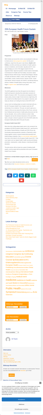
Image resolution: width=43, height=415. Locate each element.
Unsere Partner (7, 355)
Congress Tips (16, 12)
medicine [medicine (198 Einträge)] (11, 279)
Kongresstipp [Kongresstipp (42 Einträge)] (23, 274)
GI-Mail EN (31, 8)
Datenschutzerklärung (19, 412)
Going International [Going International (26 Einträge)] (14, 269)
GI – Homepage (11, 8)
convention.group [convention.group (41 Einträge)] (19, 257)
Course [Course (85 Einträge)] (28, 257)
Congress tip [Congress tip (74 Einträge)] (19, 254)
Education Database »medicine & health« (24, 164)
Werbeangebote (10, 196)
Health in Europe (33, 169)
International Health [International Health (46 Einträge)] (27, 272)
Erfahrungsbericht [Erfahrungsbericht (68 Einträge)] (13, 262)
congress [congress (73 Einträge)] (9, 254)
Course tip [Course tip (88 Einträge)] (10, 260)
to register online (12, 84)
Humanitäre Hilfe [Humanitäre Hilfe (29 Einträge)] (23, 269)
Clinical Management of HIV (13, 228)
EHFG (9, 169)
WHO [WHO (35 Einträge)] (28, 292)
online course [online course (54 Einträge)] (29, 285)
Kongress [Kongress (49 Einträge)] (15, 274)
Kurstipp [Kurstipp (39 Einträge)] (8, 276)
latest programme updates (19, 61)
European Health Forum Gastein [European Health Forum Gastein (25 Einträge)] (25, 265)
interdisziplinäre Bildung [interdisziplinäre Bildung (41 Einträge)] (13, 272)
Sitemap (17, 15)
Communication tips (11, 204)
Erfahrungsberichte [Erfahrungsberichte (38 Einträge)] (25, 262)
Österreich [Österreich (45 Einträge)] (9, 294)
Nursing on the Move (11, 206)
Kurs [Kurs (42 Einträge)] (30, 274)
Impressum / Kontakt (8, 358)
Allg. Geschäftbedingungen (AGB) (12, 362)
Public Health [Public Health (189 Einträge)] (13, 288)
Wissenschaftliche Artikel (12, 211)
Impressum (27, 412)
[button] (40, 383)
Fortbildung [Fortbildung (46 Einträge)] (9, 267)
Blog (6, 5)
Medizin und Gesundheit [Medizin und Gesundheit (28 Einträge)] (18, 285)
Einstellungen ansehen (21, 409)
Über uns (5, 353)
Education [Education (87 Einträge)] (19, 260)
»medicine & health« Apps (12, 208)
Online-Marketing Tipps (12, 197)
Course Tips (27, 12)
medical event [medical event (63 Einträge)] (21, 277)
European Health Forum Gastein (20, 169)
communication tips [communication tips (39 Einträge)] (18, 251)
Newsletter (23, 370)
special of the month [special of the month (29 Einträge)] (26, 289)
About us (9, 15)
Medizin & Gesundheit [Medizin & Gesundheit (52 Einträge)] (20, 283)
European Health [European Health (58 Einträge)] (12, 265)
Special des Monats (11, 202)
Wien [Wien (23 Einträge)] (31, 292)
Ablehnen (21, 404)
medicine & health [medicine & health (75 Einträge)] (23, 280)
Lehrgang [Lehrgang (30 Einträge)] (13, 276)
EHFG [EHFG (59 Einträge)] (26, 260)
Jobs (7, 12)
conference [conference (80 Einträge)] (29, 251)
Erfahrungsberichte (10, 209)
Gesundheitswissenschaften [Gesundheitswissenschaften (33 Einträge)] (21, 267)
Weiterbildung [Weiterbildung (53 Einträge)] (21, 292)
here (8, 158)
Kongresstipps (9, 201)
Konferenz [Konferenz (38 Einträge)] (9, 274)
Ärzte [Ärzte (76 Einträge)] (35, 292)
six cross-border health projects (29, 136)
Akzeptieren (21, 399)
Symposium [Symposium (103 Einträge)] (11, 292)
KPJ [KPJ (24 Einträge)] (28, 274)
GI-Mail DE (21, 8)
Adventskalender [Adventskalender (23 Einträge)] (9, 251)
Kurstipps (8, 199)
